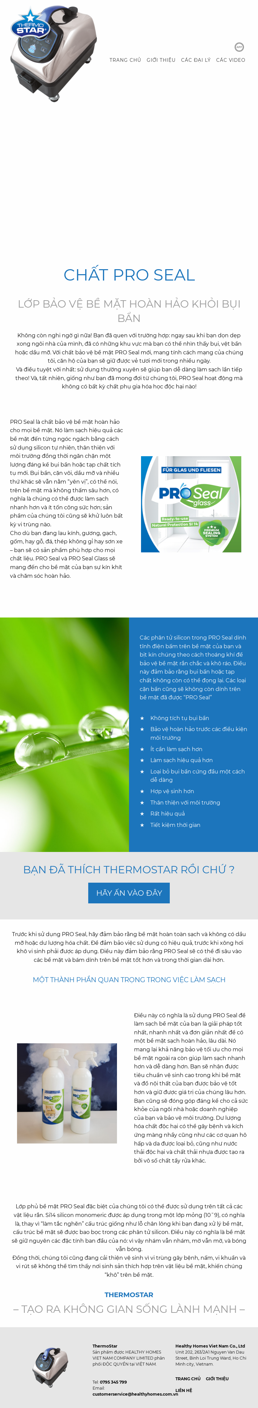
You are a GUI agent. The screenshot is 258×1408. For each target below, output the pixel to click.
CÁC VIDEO (230, 60)
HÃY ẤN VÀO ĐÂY (129, 893)
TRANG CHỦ (125, 60)
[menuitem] (125, 60)
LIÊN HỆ (183, 1390)
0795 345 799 (113, 1382)
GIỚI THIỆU (161, 60)
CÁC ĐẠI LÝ (196, 60)
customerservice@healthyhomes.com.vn (135, 1394)
